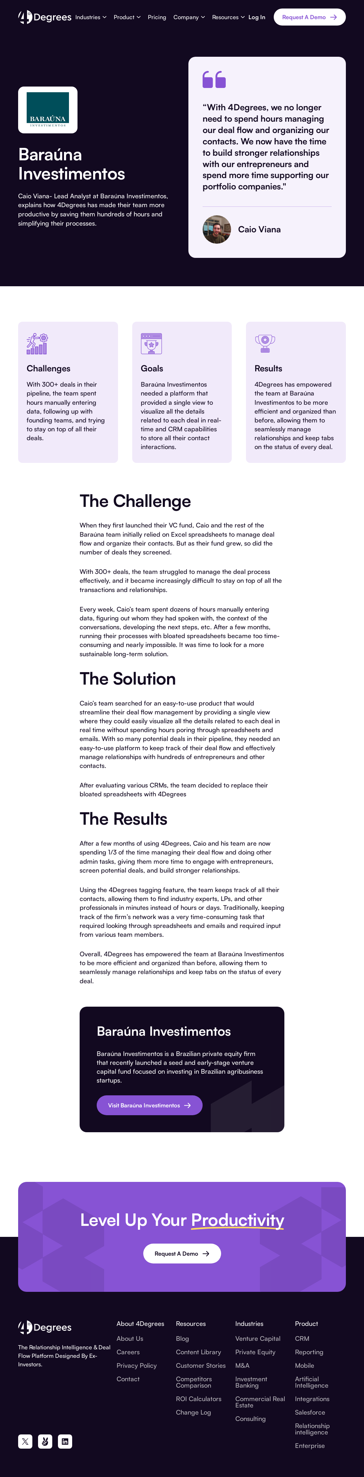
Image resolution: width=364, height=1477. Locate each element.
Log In (256, 17)
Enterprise (310, 1445)
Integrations (312, 1398)
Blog (182, 1338)
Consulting (250, 1418)
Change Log (193, 1412)
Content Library (198, 1352)
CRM (302, 1338)
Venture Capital (257, 1338)
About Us (130, 1338)
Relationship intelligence (312, 1428)
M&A (242, 1365)
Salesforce (310, 1412)
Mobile (304, 1365)
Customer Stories (201, 1365)
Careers (128, 1352)
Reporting (309, 1352)
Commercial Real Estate (260, 1401)
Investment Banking (251, 1382)
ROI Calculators (198, 1398)
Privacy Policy (137, 1365)
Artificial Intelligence (311, 1382)
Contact (128, 1379)
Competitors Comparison (194, 1382)
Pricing (157, 17)
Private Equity (255, 1352)
